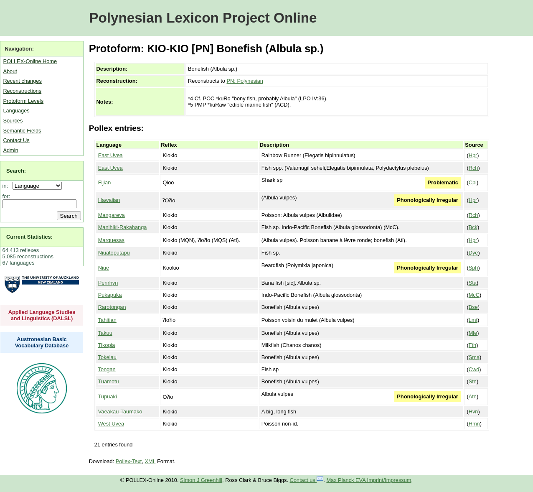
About (10, 71)
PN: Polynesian (245, 81)
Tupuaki (107, 396)
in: (7, 186)
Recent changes (22, 81)
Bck (473, 227)
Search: (16, 171)
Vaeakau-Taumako (120, 411)
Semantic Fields (22, 130)
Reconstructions (22, 91)
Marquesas (111, 240)
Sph (473, 268)
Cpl (473, 182)
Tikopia (106, 345)
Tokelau (107, 357)
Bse (473, 307)
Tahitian (107, 320)
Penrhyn (108, 283)
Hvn (473, 411)
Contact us (307, 480)
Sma (474, 357)
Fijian (104, 182)
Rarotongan (112, 307)
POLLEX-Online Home (30, 61)
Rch (473, 168)
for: (6, 196)
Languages (16, 110)
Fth (473, 345)
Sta (473, 283)
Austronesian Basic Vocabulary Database (42, 342)
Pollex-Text (129, 461)
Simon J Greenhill (201, 480)
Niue (103, 268)
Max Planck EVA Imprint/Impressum (368, 480)
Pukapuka (110, 295)
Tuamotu (108, 381)
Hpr (473, 155)
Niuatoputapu (114, 253)
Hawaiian (109, 200)
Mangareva (111, 215)
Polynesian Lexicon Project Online (203, 17)
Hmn (474, 424)
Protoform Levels (23, 101)
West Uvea (111, 424)
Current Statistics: (29, 237)
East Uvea (110, 155)
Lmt (473, 320)
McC (474, 295)
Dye (473, 253)
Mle (473, 333)
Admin (10, 150)
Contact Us (16, 140)
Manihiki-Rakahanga (122, 227)
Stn (473, 381)
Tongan (107, 369)
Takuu (105, 333)
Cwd (474, 369)
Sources (13, 120)
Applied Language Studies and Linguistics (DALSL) (42, 315)
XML (150, 461)
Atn (473, 396)
